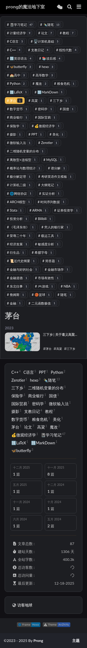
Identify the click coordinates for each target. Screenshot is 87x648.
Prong (38, 640)
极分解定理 (19, 176)
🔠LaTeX (18, 92)
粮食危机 (65, 83)
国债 (67, 109)
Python (16, 83)
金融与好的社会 (23, 269)
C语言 (16, 41)
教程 (67, 33)
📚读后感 (50, 58)
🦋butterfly (20, 66)
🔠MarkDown (49, 92)
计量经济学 (19, 33)
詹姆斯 (16, 294)
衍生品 (16, 252)
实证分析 (50, 193)
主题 (76, 640)
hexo (47, 66)
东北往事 (18, 286)
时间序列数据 (52, 202)
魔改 (40, 83)
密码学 (44, 109)
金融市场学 (57, 269)
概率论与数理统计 (24, 168)
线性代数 (67, 50)
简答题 (51, 261)
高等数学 (44, 75)
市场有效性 (47, 278)
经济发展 (18, 244)
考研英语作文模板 (55, 176)
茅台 (15, 100)
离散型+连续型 (22, 159)
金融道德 (18, 278)
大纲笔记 (49, 185)
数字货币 (18, 109)
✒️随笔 (50, 24)
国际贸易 (46, 117)
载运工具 (49, 235)
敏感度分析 (47, 244)
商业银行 (18, 117)
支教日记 (39, 50)
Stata (15, 210)
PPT (36, 134)
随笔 (65, 294)
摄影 (15, 134)
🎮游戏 (45, 286)
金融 (15, 303)
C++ (14, 50)
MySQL (53, 159)
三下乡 (59, 100)
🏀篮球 (42, 294)
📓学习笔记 (20, 24)
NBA (69, 286)
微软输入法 (19, 142)
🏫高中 (17, 75)
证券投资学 (67, 210)
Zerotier (48, 142)
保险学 (16, 126)
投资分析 (18, 218)
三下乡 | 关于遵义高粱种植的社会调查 (60, 335)
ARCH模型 (19, 202)
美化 (57, 134)
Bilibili (44, 218)
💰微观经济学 (46, 126)
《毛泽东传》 (21, 227)
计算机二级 (19, 185)
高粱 (36, 100)
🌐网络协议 (20, 193)
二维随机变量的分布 (26, 151)
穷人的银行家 (56, 227)
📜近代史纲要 (21, 261)
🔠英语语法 (20, 58)
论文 (46, 33)
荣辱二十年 (19, 235)
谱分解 (57, 168)
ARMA (38, 210)
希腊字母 (43, 252)
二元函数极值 (43, 303)
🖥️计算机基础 (45, 41)
